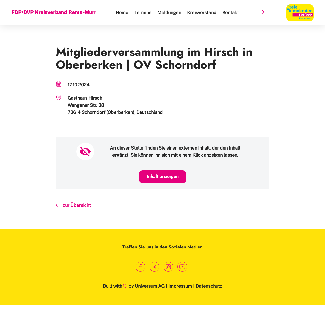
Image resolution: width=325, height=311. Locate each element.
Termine (142, 12)
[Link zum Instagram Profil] (168, 266)
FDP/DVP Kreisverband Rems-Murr (53, 12)
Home (122, 12)
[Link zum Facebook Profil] (140, 266)
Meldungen (169, 12)
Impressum (180, 286)
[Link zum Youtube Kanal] (182, 266)
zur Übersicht (77, 205)
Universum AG (150, 286)
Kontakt (230, 12)
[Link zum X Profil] (154, 266)
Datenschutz (209, 286)
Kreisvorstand (201, 12)
